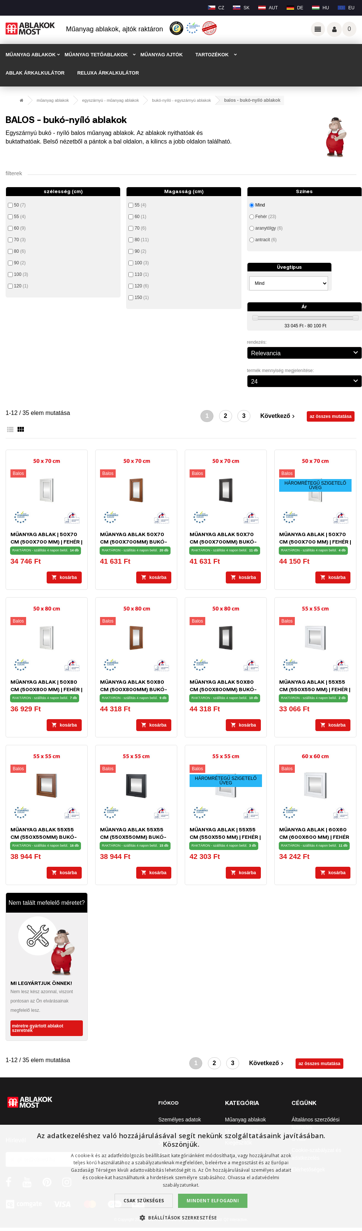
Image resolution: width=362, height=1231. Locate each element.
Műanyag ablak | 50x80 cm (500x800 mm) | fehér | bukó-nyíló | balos (46, 689)
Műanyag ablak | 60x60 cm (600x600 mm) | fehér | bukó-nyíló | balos (314, 836)
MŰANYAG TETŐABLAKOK (96, 54)
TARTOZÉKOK (212, 54)
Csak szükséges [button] (144, 1200)
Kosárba (64, 577)
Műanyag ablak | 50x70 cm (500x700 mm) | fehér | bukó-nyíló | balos (46, 541)
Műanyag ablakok (245, 1120)
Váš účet (334, 29)
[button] (181, 1217)
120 (21, 286)
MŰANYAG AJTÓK (161, 54)
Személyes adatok (179, 1120)
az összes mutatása (331, 416)
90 (19, 262)
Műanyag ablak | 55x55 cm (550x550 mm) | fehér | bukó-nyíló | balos (314, 689)
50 (19, 205)
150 (142, 297)
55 (19, 216)
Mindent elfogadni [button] (213, 1200)
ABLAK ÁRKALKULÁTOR (35, 73)
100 (21, 274)
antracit (266, 239)
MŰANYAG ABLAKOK (31, 54)
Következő (278, 416)
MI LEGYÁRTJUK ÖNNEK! (41, 983)
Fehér (265, 216)
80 (19, 251)
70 (19, 239)
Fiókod (168, 1102)
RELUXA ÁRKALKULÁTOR (108, 73)
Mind (260, 205)
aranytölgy (269, 228)
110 (142, 274)
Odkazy (318, 29)
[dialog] (181, 1178)
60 (19, 228)
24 (305, 380)
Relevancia (305, 352)
